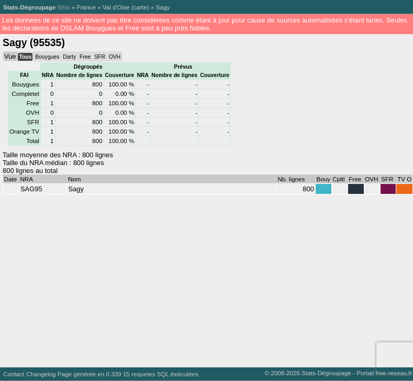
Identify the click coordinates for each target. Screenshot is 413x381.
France (86, 7)
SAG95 (31, 189)
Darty (69, 57)
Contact (13, 374)
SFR (99, 57)
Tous (25, 57)
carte (140, 7)
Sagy (163, 7)
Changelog (40, 374)
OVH (114, 57)
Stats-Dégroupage (29, 7)
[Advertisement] (199, 278)
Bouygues (47, 57)
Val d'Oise (116, 7)
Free (85, 57)
